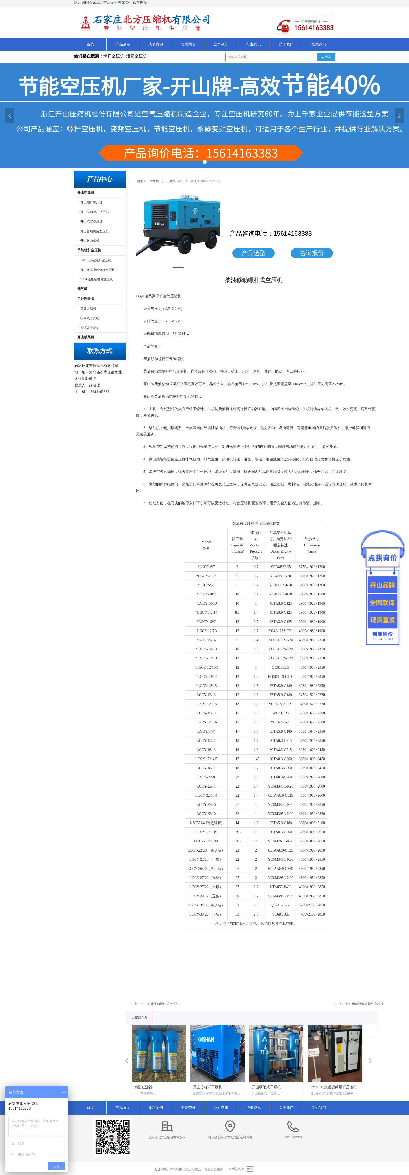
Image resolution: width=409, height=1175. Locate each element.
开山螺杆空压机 (91, 202)
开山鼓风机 (85, 337)
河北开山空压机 (148, 181)
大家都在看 (139, 1018)
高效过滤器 (88, 308)
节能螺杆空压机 (89, 250)
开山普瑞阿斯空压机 (94, 231)
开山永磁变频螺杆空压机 (97, 270)
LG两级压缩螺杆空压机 (96, 279)
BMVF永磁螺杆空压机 (95, 260)
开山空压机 (175, 181)
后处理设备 (85, 299)
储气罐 (82, 289)
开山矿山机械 (89, 240)
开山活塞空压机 (91, 221)
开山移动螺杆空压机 (94, 212)
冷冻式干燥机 (89, 328)
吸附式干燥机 (89, 318)
